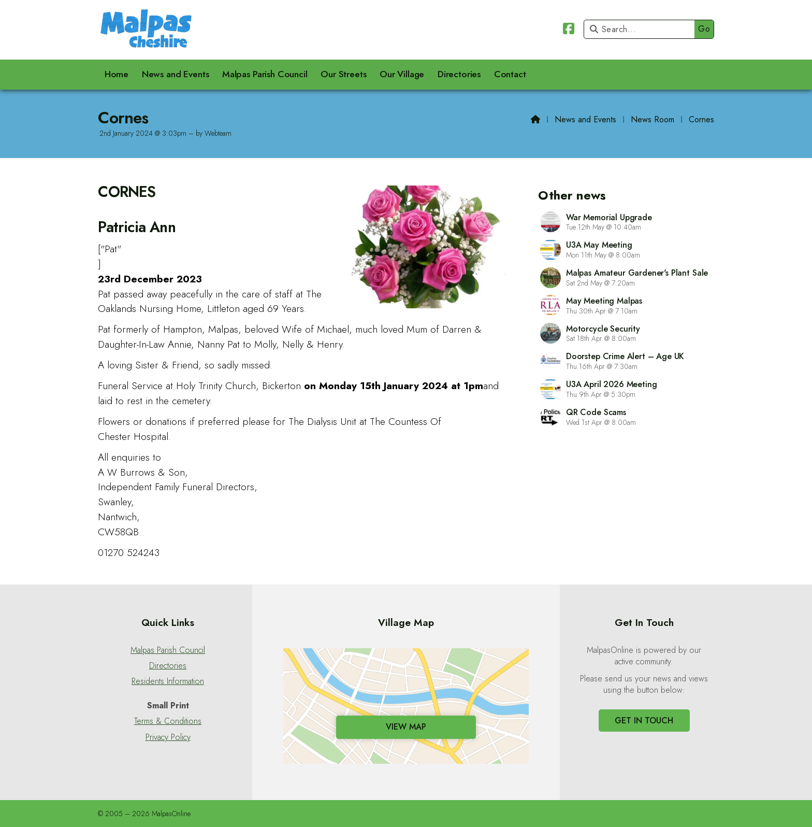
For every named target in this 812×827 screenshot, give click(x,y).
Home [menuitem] (116, 74)
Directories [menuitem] (459, 74)
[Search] (641, 29)
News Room (652, 119)
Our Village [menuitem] (402, 74)
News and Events (585, 119)
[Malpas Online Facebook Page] (568, 30)
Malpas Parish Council (167, 650)
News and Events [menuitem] (175, 74)
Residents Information (168, 681)
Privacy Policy (168, 737)
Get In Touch (644, 720)
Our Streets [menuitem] (343, 74)
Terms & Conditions (167, 721)
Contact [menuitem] (510, 74)
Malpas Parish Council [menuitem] (265, 74)
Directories (167, 666)
